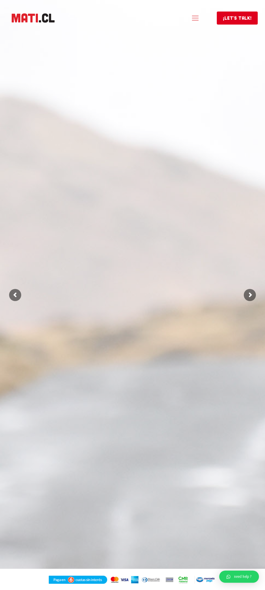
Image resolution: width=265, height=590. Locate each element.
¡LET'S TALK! (237, 18)
